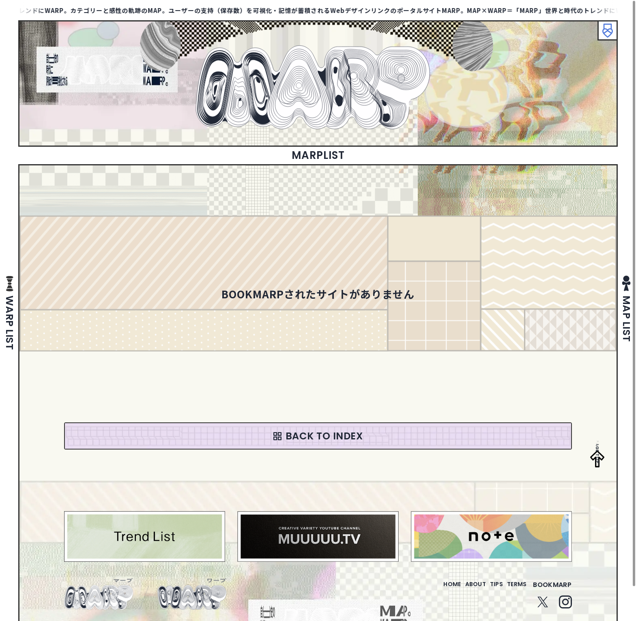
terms (513, 589)
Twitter (542, 606)
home (428, 589)
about (459, 589)
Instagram (565, 606)
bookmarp (552, 589)
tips (486, 589)
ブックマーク (603, 34)
